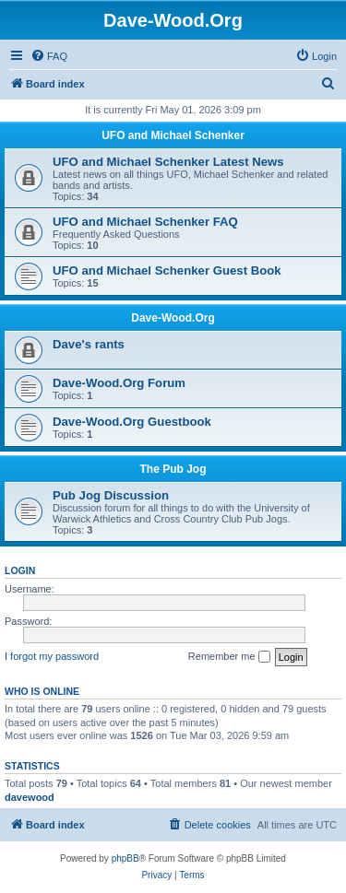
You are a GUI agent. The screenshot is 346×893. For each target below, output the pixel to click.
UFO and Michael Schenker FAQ (145, 222)
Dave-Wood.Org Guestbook (132, 422)
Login (20, 570)
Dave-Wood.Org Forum (119, 383)
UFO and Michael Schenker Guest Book (167, 270)
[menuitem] (48, 56)
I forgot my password (52, 656)
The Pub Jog (173, 469)
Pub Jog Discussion (111, 495)
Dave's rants (89, 344)
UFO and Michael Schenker (173, 135)
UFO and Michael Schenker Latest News (168, 162)
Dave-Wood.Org (172, 317)
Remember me (229, 657)
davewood (29, 797)
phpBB (125, 858)
